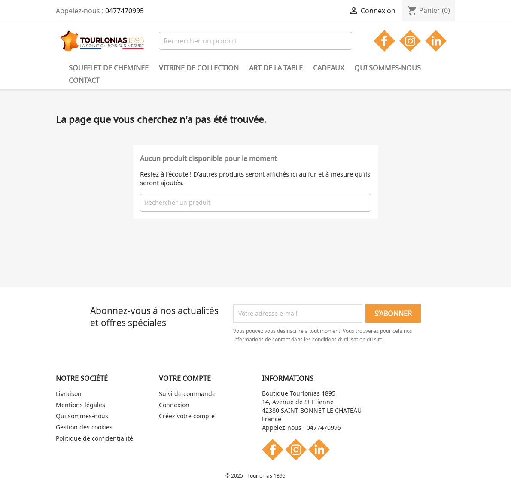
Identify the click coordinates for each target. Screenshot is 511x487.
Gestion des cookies (84, 427)
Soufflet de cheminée (109, 68)
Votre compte (185, 378)
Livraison (69, 394)
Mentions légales (80, 405)
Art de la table (276, 68)
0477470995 (124, 10)
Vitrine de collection (199, 68)
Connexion (174, 405)
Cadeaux (328, 68)
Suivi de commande (187, 394)
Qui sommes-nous (387, 68)
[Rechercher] (255, 41)
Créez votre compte (187, 416)
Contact (84, 80)
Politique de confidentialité (94, 438)
